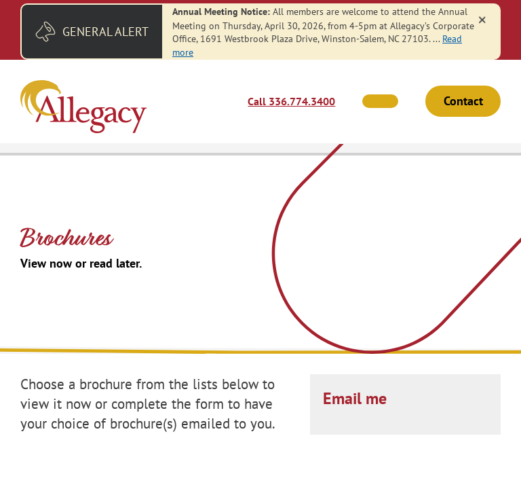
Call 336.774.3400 (291, 101)
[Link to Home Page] (83, 108)
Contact (463, 101)
